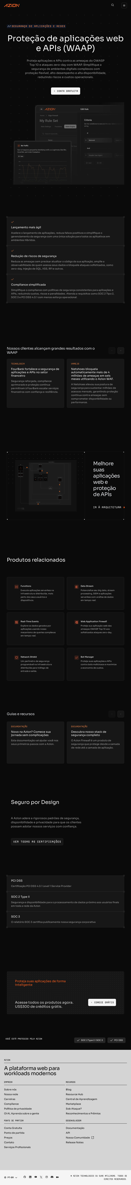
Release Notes (75, 1142)
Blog (68, 1089)
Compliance (11, 1103)
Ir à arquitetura (109, 507)
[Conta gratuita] (65, 91)
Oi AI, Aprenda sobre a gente (21, 1113)
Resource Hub (74, 1094)
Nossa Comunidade (80, 1137)
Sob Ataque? (74, 1108)
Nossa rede (11, 1094)
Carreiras (9, 1099)
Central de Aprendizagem (81, 1099)
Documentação (75, 1128)
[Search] (112, 5)
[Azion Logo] (11, 5)
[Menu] (124, 5)
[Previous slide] (111, 350)
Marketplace (73, 1103)
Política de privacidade (18, 1108)
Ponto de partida (14, 1132)
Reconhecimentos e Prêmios (83, 1113)
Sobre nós (10, 1089)
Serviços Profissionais (17, 1147)
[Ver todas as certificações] (37, 841)
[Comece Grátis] (102, 1002)
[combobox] (9, 1177)
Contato (9, 1142)
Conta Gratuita (13, 1128)
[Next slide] (120, 350)
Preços (8, 1137)
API (68, 1132)
